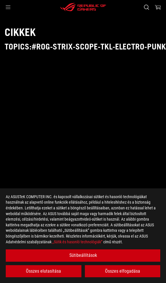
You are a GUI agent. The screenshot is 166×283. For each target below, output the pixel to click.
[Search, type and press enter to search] (146, 7)
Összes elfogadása (122, 271)
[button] (8, 7)
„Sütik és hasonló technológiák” (77, 242)
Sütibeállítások (83, 255)
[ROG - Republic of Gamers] (83, 7)
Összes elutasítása (43, 271)
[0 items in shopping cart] (157, 7)
